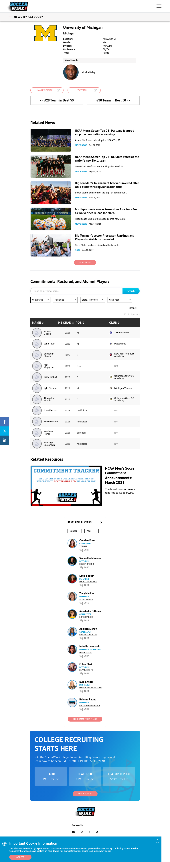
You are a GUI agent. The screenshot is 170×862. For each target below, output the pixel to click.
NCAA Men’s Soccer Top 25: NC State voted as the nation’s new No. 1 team (107, 158)
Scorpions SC (86, 564)
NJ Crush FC (85, 652)
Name (36, 322)
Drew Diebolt (50, 377)
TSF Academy (121, 332)
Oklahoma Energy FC (90, 688)
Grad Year (114, 300)
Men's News (81, 145)
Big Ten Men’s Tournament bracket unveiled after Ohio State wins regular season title (107, 185)
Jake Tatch (49, 343)
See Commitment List (85, 719)
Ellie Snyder (86, 681)
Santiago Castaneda (49, 443)
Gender (73, 531)
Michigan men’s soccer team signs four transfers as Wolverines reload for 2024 (106, 211)
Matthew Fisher (48, 432)
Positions (59, 300)
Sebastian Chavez (49, 354)
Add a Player (85, 794)
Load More (85, 262)
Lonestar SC (86, 617)
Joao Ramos (50, 410)
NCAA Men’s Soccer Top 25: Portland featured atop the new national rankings (104, 132)
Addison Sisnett (88, 628)
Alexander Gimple (49, 399)
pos (79, 322)
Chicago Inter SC (88, 635)
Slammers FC (86, 670)
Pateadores (120, 343)
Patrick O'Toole (47, 332)
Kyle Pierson (50, 388)
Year (88, 531)
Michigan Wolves (123, 388)
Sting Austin (86, 599)
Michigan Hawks (88, 582)
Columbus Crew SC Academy (124, 377)
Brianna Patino (87, 699)
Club (113, 322)
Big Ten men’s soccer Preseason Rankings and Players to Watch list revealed (104, 237)
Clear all (133, 308)
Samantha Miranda (90, 558)
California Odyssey (89, 705)
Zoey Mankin (86, 593)
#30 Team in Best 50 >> (113, 100)
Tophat (83, 546)
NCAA (77, 250)
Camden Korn (87, 540)
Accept (20, 857)
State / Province (90, 300)
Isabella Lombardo (89, 646)
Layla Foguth (86, 575)
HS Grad (64, 322)
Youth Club (37, 300)
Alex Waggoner (49, 366)
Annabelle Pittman (90, 611)
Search (131, 291)
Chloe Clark (85, 664)
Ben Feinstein (51, 421)
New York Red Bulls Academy (124, 354)
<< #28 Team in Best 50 (57, 100)
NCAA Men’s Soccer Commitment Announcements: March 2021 (120, 475)
